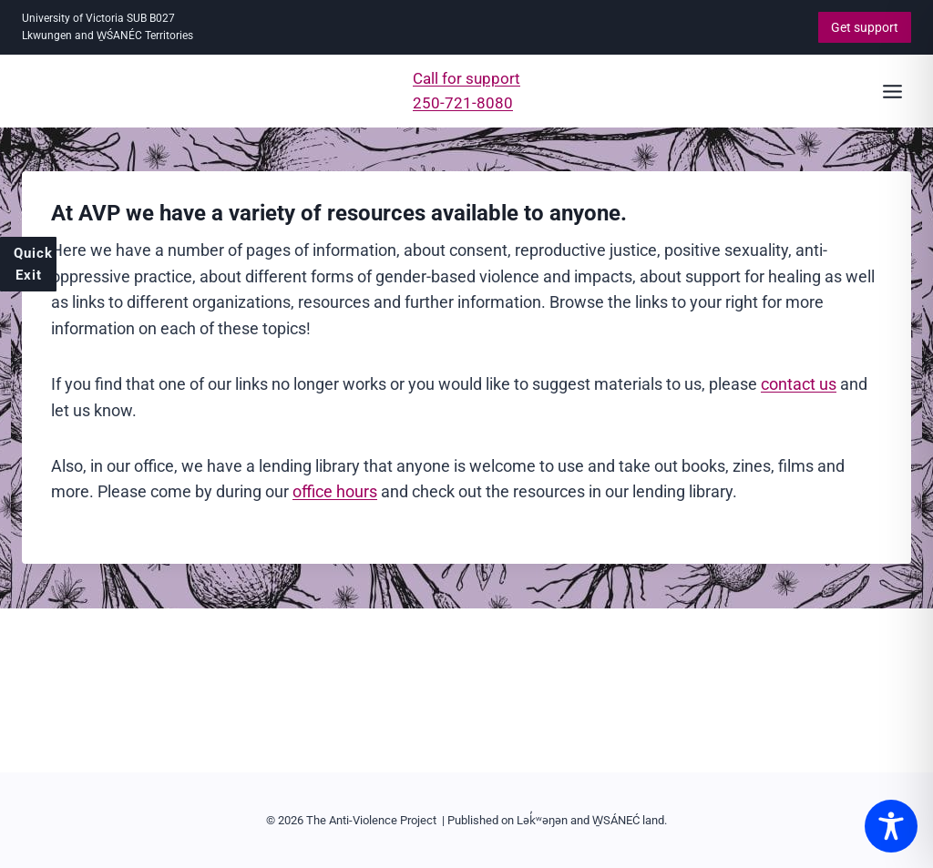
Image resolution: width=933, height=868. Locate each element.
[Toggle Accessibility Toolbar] (891, 826)
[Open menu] (892, 91)
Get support (864, 27)
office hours (334, 491)
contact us (798, 383)
